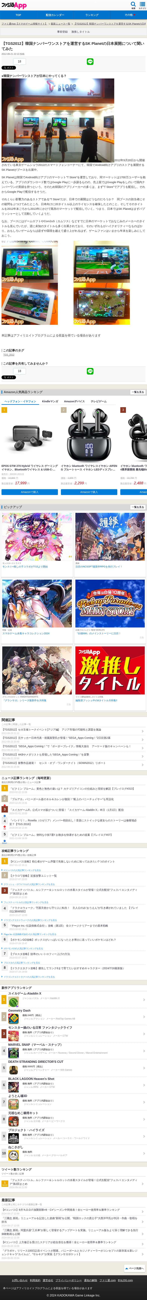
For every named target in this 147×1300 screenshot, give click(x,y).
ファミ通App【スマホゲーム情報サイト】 (24, 23)
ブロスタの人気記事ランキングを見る (22, 963)
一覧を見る (138, 392)
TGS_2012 (8, 355)
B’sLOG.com (125, 1280)
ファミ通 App (14, 5)
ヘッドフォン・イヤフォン (20, 401)
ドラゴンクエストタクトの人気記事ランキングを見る (29, 977)
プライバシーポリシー (68, 1280)
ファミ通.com (107, 1280)
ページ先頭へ (136, 1268)
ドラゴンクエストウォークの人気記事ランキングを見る (30, 920)
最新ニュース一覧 (60, 23)
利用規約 (35, 1280)
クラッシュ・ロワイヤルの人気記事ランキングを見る (29, 884)
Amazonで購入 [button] (29, 492)
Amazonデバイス (74, 401)
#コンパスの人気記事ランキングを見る (22, 870)
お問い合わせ (20, 1280)
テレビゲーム (99, 401)
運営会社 (48, 1280)
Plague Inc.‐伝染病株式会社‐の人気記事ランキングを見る (30, 934)
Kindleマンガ (50, 401)
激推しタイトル (80, 31)
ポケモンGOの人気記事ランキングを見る (23, 948)
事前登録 (62, 31)
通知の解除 (90, 1280)
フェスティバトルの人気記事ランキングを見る (26, 902)
